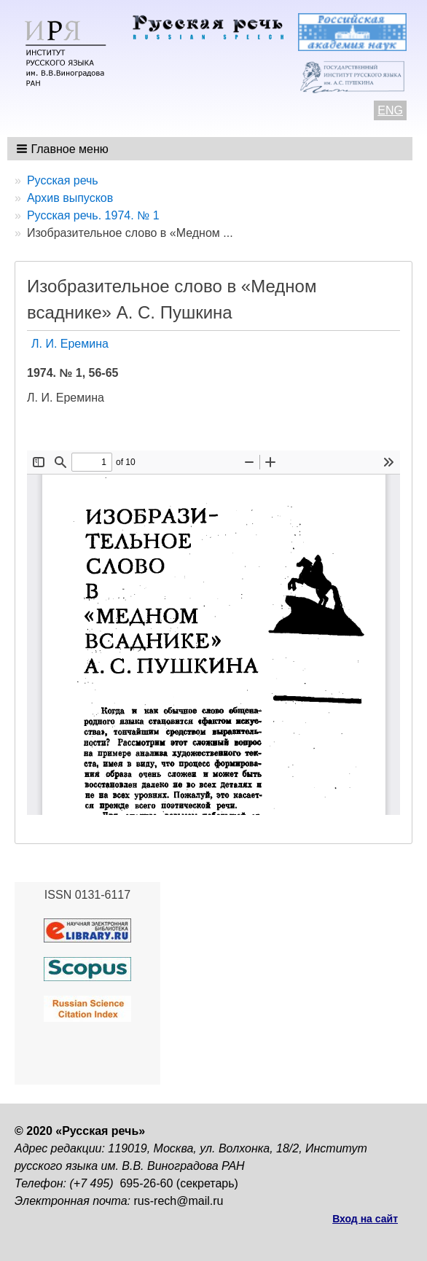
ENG (390, 110)
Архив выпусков (70, 198)
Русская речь (62, 180)
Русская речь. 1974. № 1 (93, 215)
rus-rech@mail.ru (179, 1201)
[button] (63, 148)
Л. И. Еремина (70, 343)
